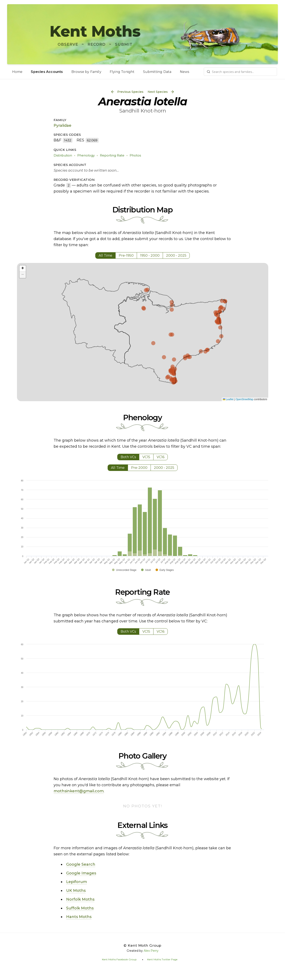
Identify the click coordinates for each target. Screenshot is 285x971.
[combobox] (240, 71)
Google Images (81, 873)
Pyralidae (62, 125)
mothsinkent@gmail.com (79, 791)
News (184, 72)
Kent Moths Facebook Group (119, 959)
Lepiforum (76, 881)
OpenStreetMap (244, 399)
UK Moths (76, 890)
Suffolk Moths (80, 908)
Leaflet (228, 399)
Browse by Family (86, 72)
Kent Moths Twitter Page (162, 959)
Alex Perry (151, 951)
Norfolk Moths (80, 899)
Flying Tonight (122, 72)
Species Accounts (47, 72)
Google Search (80, 864)
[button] (22, 268)
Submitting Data (157, 72)
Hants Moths (79, 916)
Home (17, 72)
